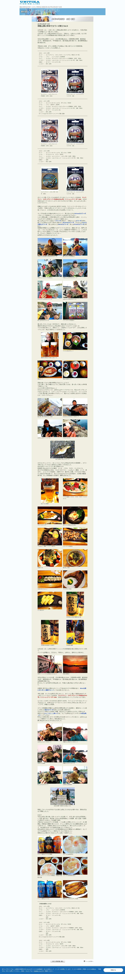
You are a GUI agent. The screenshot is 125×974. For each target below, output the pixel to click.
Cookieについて (38, 971)
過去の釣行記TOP (25, 7)
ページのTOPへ (89, 961)
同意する (113, 970)
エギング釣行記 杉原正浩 (39, 7)
